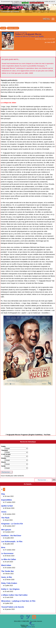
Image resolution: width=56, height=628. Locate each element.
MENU (46, 18)
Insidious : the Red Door (11, 536)
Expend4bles (6, 500)
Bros (3, 547)
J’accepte (25, 3)
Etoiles (3, 458)
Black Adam (6, 565)
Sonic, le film (6, 577)
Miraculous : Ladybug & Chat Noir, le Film (18, 601)
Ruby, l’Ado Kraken (9, 583)
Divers (3, 462)
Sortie (3, 466)
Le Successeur (7, 553)
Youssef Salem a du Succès (12, 607)
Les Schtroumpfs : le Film (11, 541)
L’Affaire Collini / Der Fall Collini (14, 595)
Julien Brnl (50, 42)
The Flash (5, 518)
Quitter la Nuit (7, 506)
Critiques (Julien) (13, 28)
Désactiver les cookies (36, 3)
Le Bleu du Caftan (8, 559)
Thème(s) (4, 450)
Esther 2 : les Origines (10, 589)
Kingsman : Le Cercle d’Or (12, 524)
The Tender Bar (7, 571)
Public (3, 446)
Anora (3, 512)
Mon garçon (6, 530)
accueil (3, 28)
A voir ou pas (6, 454)
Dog (3, 494)
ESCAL (29, 626)
